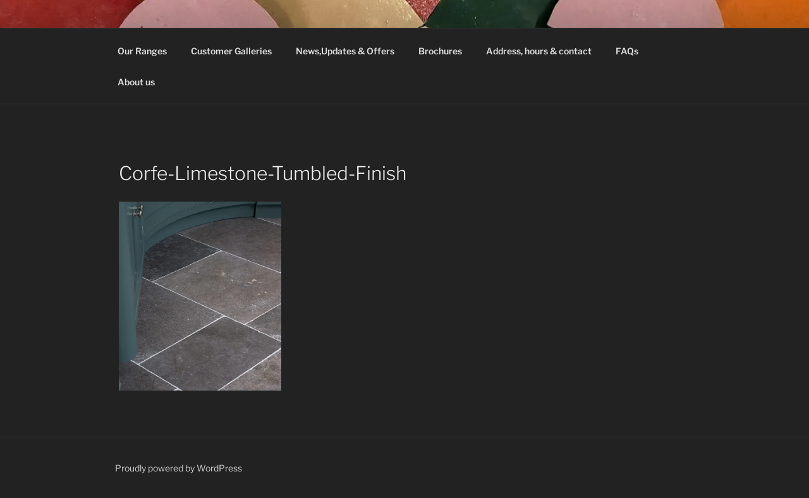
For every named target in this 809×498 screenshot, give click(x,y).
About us (136, 81)
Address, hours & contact (539, 51)
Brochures (440, 51)
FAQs (627, 51)
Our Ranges (142, 51)
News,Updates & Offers (345, 51)
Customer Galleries (231, 51)
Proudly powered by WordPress (178, 468)
